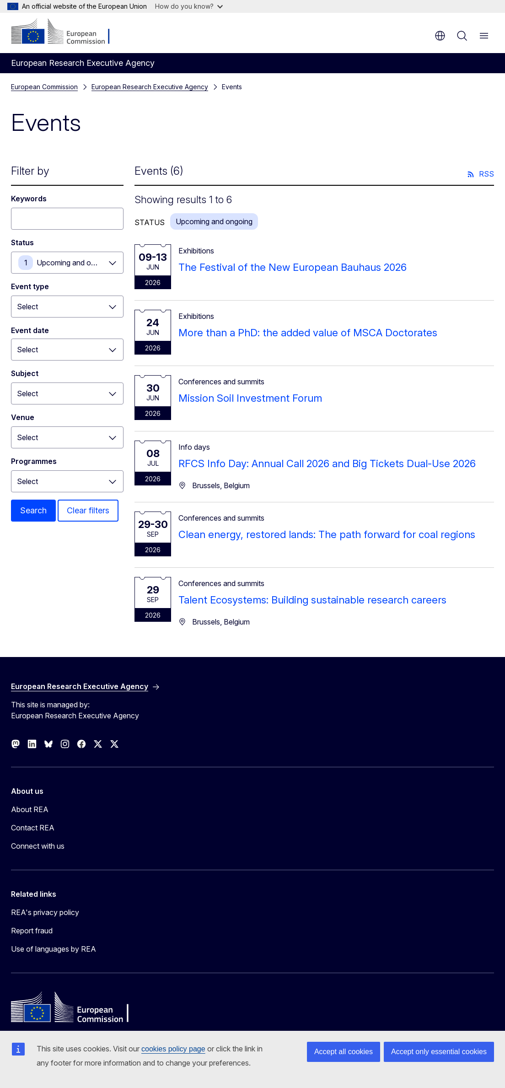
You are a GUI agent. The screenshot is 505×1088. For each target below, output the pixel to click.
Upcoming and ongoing (75, 262)
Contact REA (32, 827)
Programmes (34, 461)
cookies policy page (173, 1049)
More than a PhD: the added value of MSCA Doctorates (307, 333)
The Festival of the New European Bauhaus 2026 (292, 267)
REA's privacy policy (45, 912)
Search (33, 510)
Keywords (29, 198)
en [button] (440, 35)
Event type (30, 286)
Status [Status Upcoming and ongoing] (22, 242)
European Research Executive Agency (149, 87)
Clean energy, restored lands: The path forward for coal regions (326, 534)
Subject (24, 373)
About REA (29, 809)
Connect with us (37, 846)
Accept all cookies (343, 1052)
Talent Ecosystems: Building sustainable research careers (312, 600)
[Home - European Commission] (66, 32)
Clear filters (88, 510)
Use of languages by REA (53, 948)
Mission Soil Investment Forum (250, 398)
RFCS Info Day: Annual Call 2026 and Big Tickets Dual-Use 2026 (327, 463)
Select (27, 306)
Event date (30, 330)
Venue (22, 417)
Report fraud (32, 930)
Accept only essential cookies (439, 1052)
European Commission (44, 87)
